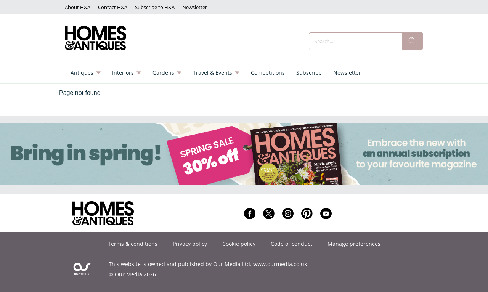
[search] (412, 41)
